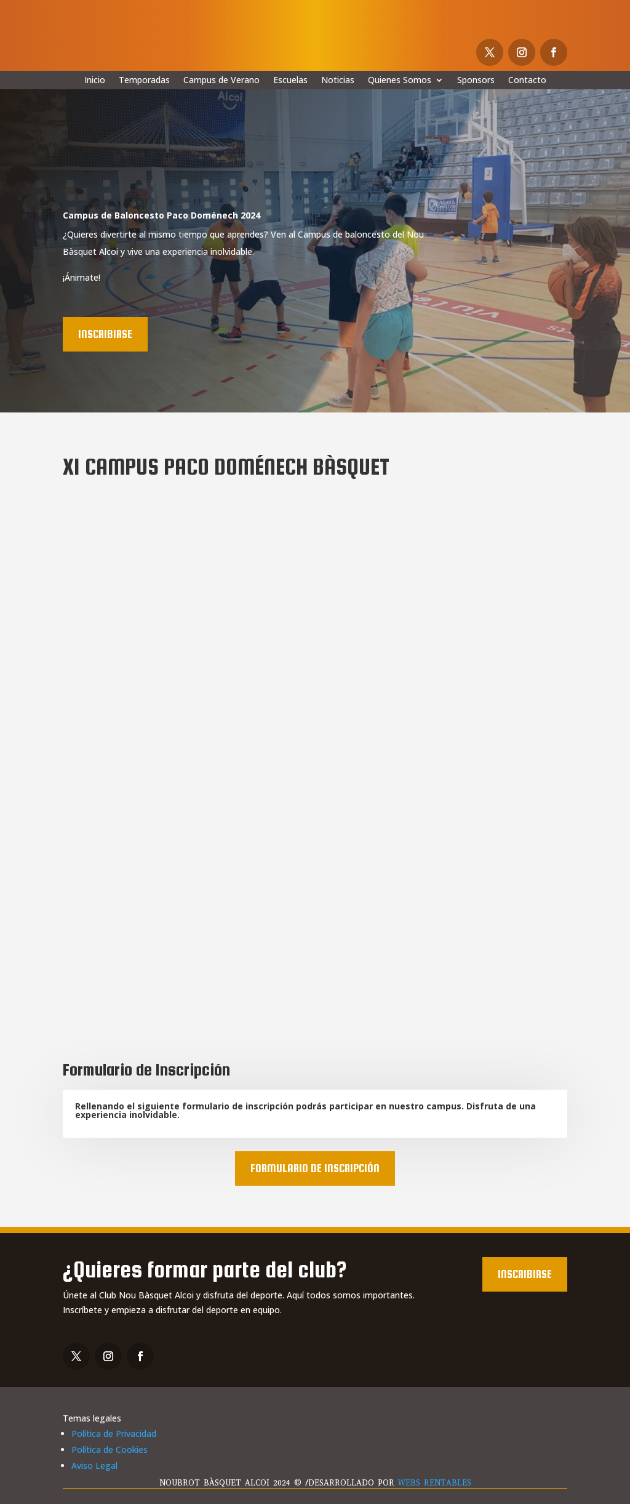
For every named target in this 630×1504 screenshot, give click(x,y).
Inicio (94, 81)
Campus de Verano (221, 81)
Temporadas (144, 81)
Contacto (527, 81)
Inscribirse (105, 334)
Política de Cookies (109, 1449)
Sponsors (476, 81)
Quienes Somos (399, 81)
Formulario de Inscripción (315, 1168)
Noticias (337, 81)
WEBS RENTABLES (434, 1483)
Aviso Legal (94, 1465)
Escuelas (290, 81)
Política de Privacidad (113, 1433)
